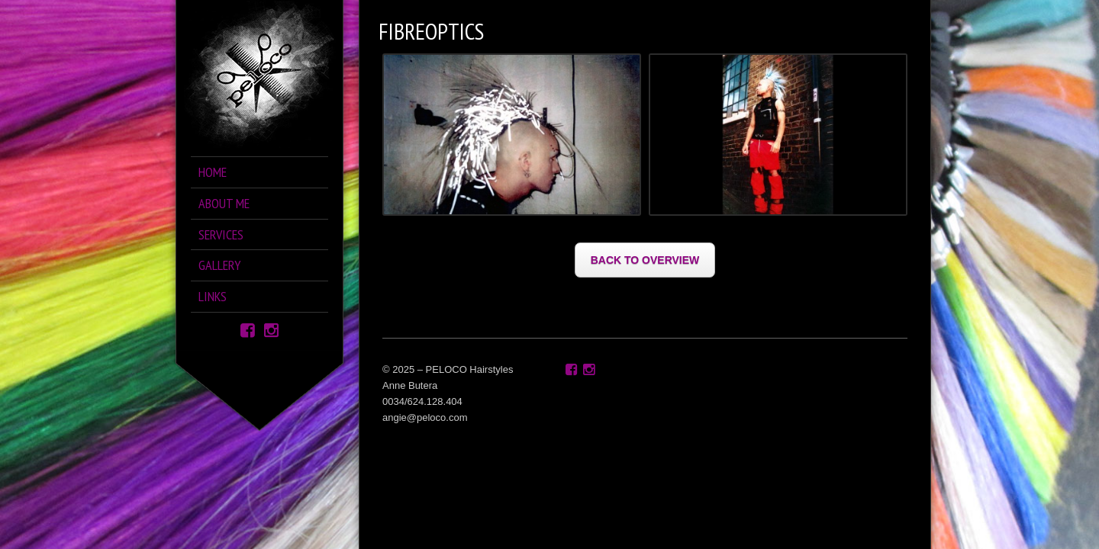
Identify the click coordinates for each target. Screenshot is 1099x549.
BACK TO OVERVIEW (645, 260)
